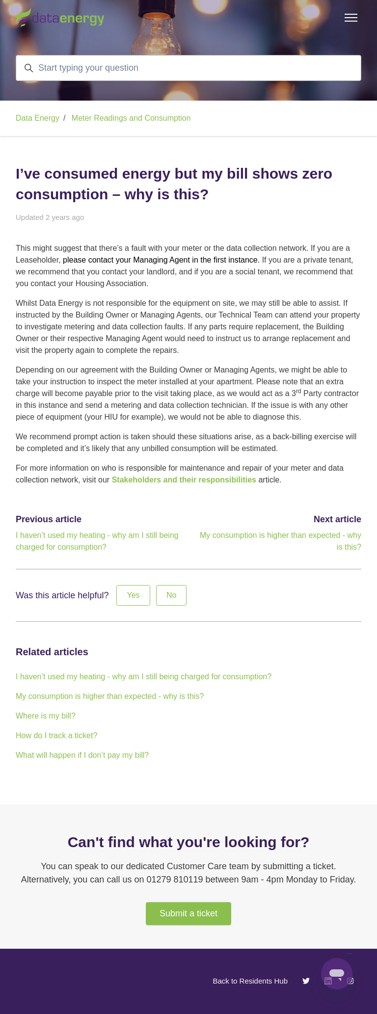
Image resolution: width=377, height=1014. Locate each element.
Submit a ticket (188, 913)
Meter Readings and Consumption (131, 118)
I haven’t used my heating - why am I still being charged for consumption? (143, 676)
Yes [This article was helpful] (133, 595)
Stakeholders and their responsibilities (184, 480)
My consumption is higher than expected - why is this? (110, 696)
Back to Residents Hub (250, 981)
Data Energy (37, 118)
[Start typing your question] (188, 68)
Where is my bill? (46, 716)
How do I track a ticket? (56, 735)
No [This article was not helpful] (171, 595)
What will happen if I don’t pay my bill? (82, 755)
